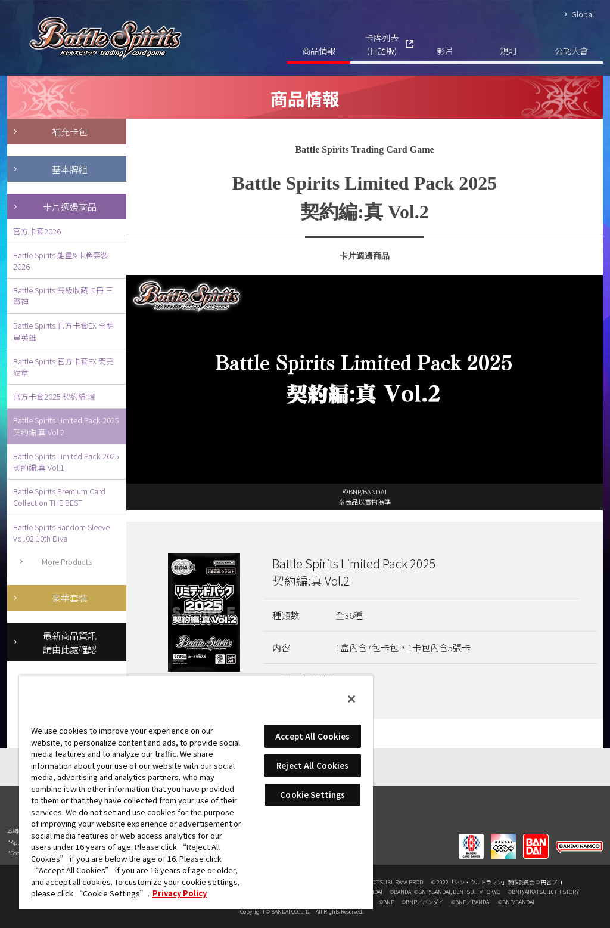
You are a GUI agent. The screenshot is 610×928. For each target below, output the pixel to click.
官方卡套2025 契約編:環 (54, 396)
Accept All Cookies (312, 736)
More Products (67, 561)
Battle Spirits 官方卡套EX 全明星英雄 (63, 331)
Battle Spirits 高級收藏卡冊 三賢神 (63, 295)
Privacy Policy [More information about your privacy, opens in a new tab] (179, 893)
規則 (508, 50)
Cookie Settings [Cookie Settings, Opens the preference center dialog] (312, 794)
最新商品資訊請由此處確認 (70, 642)
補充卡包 (70, 131)
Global (582, 14)
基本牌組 (70, 168)
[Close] (351, 699)
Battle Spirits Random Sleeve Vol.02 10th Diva (61, 532)
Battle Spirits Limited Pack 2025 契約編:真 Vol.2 (66, 425)
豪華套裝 (70, 597)
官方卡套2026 (37, 231)
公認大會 (571, 50)
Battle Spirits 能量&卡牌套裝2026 (60, 260)
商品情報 (318, 50)
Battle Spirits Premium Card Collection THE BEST (59, 496)
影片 (445, 50)
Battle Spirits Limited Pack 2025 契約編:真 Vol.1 (66, 461)
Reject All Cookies (312, 765)
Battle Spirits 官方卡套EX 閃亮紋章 (63, 366)
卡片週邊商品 (70, 206)
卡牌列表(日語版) (382, 44)
